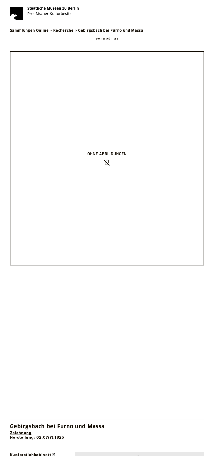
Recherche (63, 30)
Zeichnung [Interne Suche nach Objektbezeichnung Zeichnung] (21, 433)
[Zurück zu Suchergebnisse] (107, 43)
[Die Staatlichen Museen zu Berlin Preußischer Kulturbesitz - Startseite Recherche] (44, 13)
